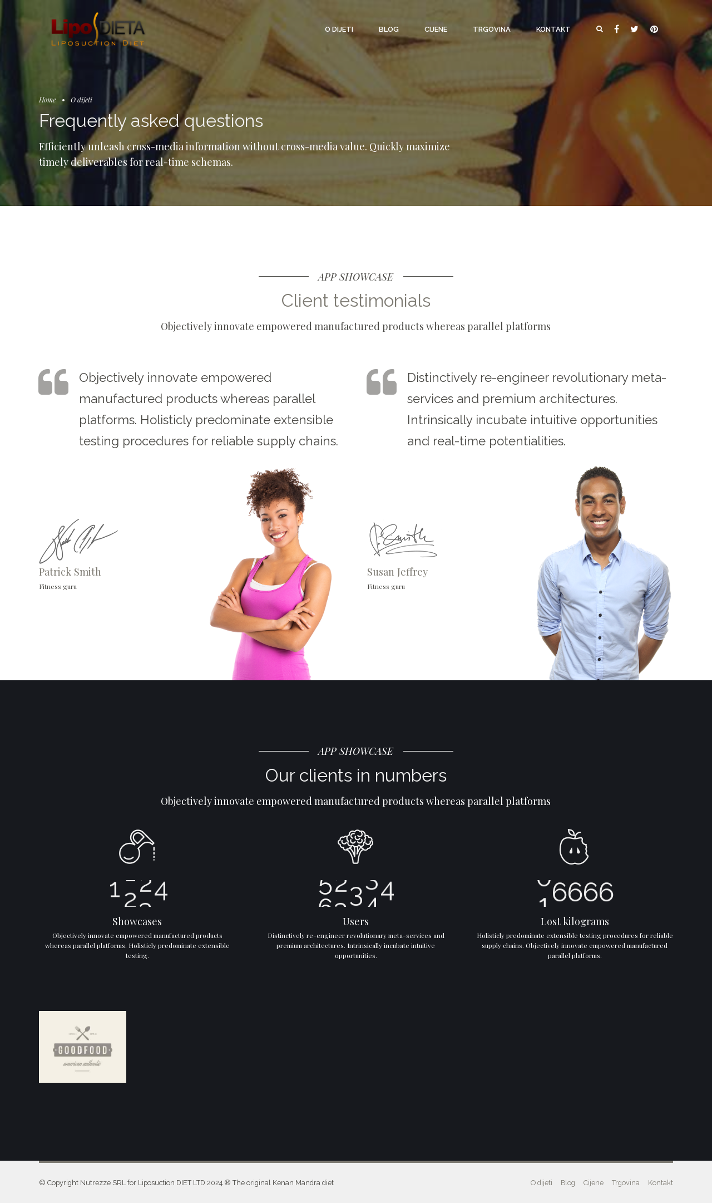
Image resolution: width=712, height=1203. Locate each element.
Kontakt (553, 29)
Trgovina (492, 29)
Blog (389, 29)
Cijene (435, 29)
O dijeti (339, 29)
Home (47, 99)
